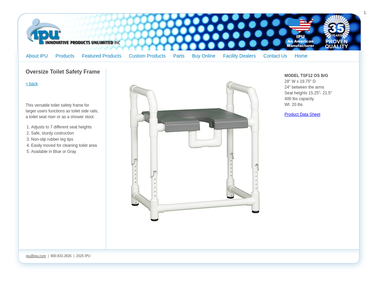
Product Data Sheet (302, 114)
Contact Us (275, 56)
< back (32, 83)
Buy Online (203, 56)
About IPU (37, 56)
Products (64, 56)
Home (301, 56)
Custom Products (147, 56)
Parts (178, 56)
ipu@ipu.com (36, 256)
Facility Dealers (239, 56)
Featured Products (101, 56)
